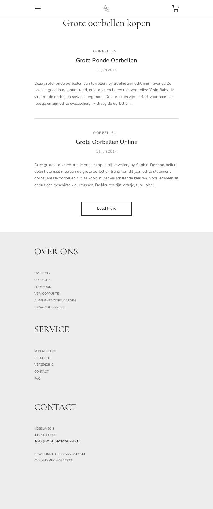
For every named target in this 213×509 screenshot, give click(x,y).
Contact (41, 371)
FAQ (37, 379)
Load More (106, 208)
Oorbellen (105, 51)
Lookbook (42, 287)
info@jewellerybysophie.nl (57, 441)
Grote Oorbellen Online (106, 142)
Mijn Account (45, 351)
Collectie (42, 280)
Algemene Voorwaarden (55, 300)
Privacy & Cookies (49, 307)
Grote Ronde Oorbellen (106, 60)
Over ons (42, 273)
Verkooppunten (47, 294)
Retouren (42, 358)
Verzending (44, 365)
